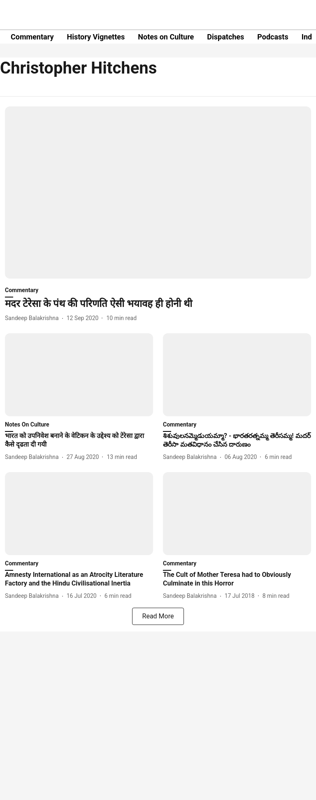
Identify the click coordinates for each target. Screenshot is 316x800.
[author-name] (33, 318)
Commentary (32, 36)
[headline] (158, 303)
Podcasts (272, 36)
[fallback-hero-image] (158, 192)
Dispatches (225, 36)
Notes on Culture (166, 36)
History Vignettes (96, 36)
